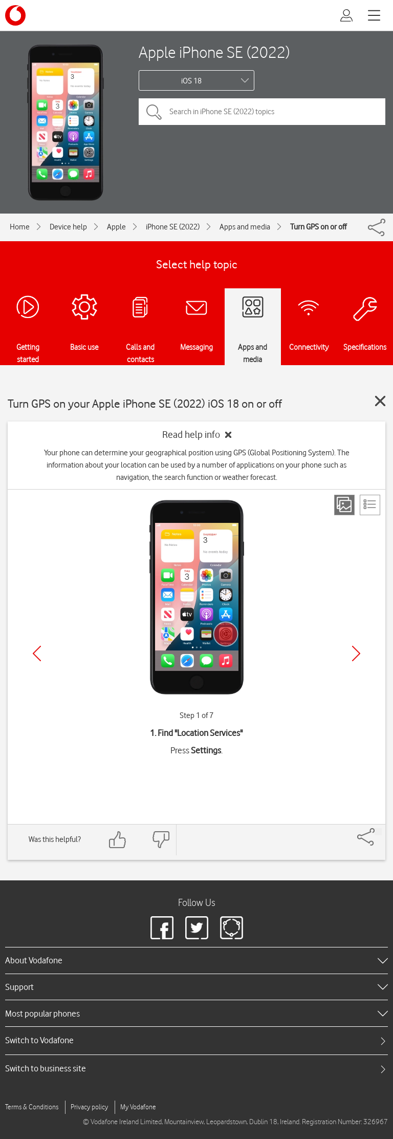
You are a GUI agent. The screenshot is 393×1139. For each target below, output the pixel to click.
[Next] (356, 653)
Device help (68, 226)
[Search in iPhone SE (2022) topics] (262, 111)
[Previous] (37, 653)
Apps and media (245, 226)
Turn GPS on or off (318, 226)
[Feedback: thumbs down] (160, 839)
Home (20, 226)
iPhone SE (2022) (173, 226)
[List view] (370, 505)
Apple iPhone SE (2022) (214, 52)
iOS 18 (191, 81)
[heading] (196, 960)
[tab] (196, 1040)
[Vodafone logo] (15, 15)
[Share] (378, 831)
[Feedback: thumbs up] (117, 839)
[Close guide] (380, 401)
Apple (116, 226)
